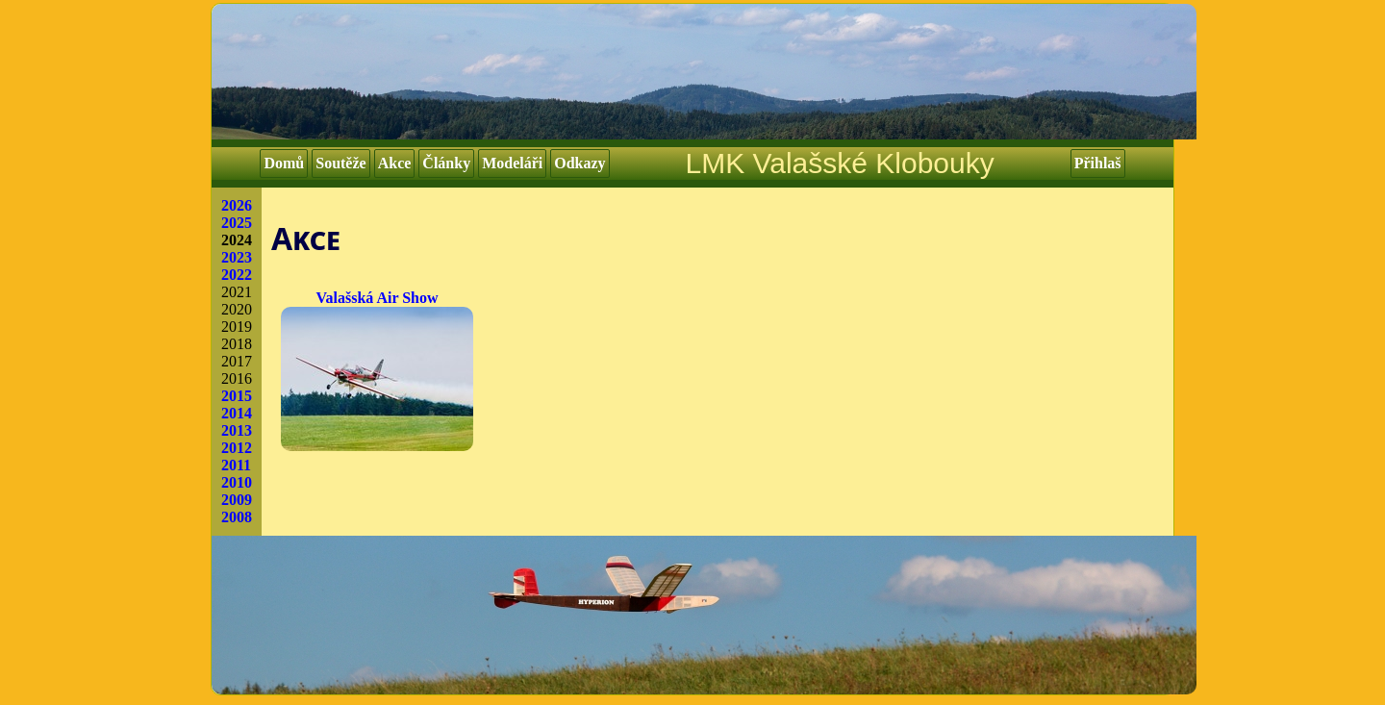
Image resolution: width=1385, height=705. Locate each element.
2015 (236, 396)
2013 (236, 430)
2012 (236, 448)
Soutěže (340, 163)
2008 (236, 517)
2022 (236, 274)
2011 (236, 465)
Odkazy (579, 163)
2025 (236, 222)
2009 (236, 499)
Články (446, 163)
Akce (395, 163)
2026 (236, 205)
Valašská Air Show (377, 370)
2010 (236, 482)
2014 (236, 413)
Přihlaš (1097, 163)
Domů (284, 163)
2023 (236, 257)
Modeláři (512, 163)
